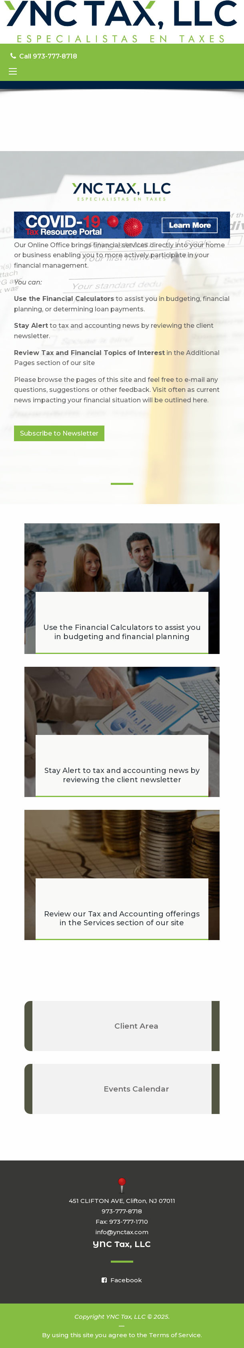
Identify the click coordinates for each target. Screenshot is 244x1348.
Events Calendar (136, 1089)
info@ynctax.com (122, 1232)
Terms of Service (175, 1335)
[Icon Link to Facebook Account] (121, 1280)
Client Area (136, 1026)
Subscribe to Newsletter (59, 433)
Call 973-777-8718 (43, 56)
